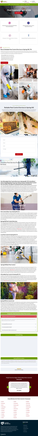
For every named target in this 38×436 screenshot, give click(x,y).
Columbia (2, 414)
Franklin (2, 417)
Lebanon (15, 415)
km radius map (19, 346)
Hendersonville (16, 405)
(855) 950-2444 (26, 2)
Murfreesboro (28, 406)
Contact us (22, 4)
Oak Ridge (27, 410)
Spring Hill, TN (34, 2)
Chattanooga (3, 406)
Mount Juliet (28, 405)
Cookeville (2, 415)
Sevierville (27, 412)
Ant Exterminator (25, 428)
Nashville (27, 408)
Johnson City (16, 408)
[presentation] (8, 387)
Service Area (27, 4)
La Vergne (15, 414)
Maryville (15, 417)
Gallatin (15, 401)
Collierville (3, 412)
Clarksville (2, 408)
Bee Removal (25, 425)
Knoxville (15, 412)
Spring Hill (27, 415)
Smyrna (27, 414)
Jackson (15, 406)
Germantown (16, 403)
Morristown (28, 403)
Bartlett (2, 401)
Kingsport (15, 410)
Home (9, 4)
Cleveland (2, 410)
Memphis (27, 401)
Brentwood (3, 403)
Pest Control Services (15, 4)
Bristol (2, 405)
